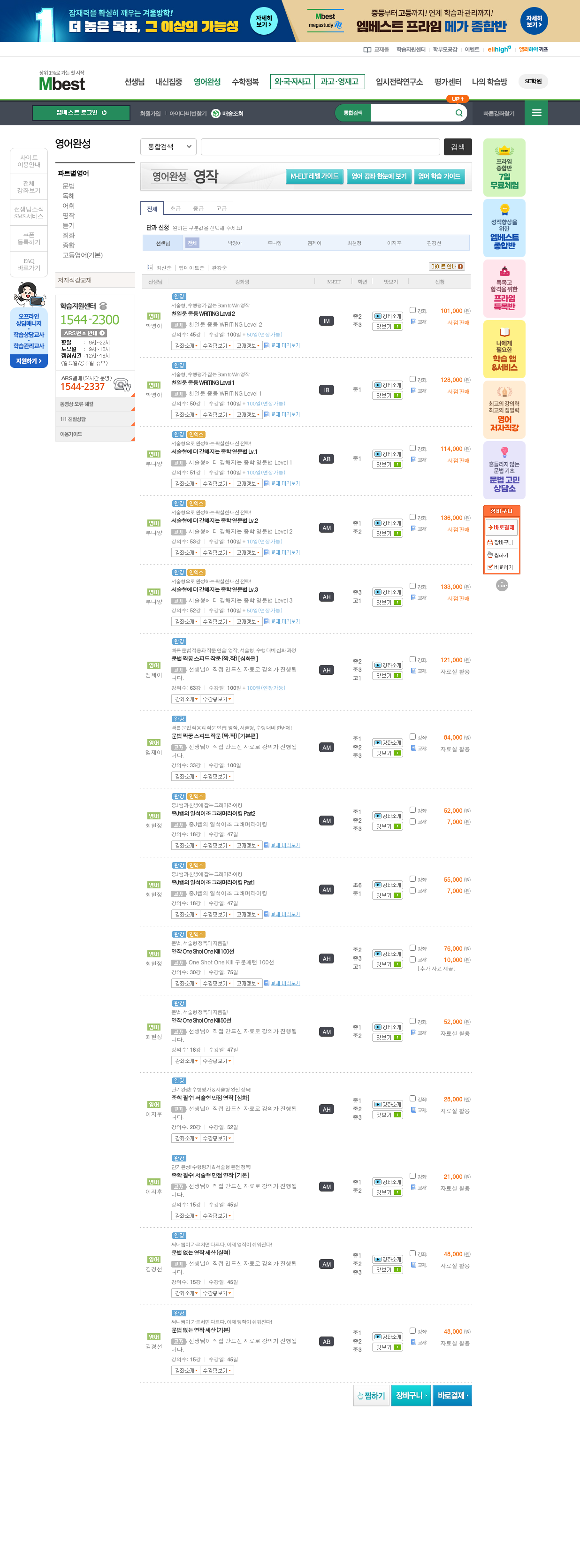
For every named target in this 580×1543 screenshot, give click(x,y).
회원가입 (150, 113)
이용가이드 (95, 435)
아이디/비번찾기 (187, 113)
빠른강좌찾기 (498, 113)
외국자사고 (292, 81)
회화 (68, 235)
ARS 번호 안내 (83, 332)
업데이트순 (192, 268)
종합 (68, 245)
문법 (68, 186)
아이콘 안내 (447, 266)
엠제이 (314, 242)
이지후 (394, 242)
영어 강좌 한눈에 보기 (383, 175)
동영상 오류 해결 (95, 404)
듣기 (68, 225)
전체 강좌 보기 (28, 187)
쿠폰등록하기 (28, 238)
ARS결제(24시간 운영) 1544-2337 (95, 383)
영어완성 (207, 82)
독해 (68, 195)
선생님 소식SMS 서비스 (29, 213)
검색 (458, 147)
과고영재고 (339, 81)
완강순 (219, 268)
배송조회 (232, 113)
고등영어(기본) (82, 255)
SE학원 (533, 81)
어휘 (68, 205)
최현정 (354, 242)
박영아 (235, 242)
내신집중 (169, 82)
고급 (221, 208)
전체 (152, 209)
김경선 (434, 242)
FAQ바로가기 (28, 264)
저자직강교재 (75, 279)
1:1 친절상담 (95, 419)
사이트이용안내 (28, 161)
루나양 (274, 242)
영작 (68, 215)
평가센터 (448, 82)
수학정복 (245, 82)
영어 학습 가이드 (443, 175)
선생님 (134, 82)
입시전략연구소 (399, 82)
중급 (198, 208)
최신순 (164, 268)
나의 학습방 (490, 82)
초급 (175, 208)
